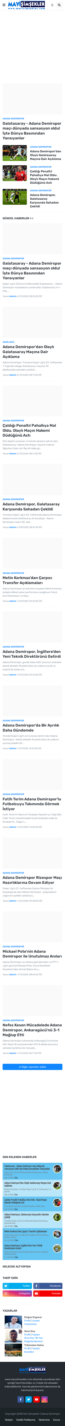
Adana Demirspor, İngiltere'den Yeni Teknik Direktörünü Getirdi (32, 654)
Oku (16, 1178)
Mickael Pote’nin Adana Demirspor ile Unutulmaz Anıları (32, 954)
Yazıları (36, 1320)
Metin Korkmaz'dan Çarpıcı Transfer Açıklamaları (27, 580)
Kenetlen (29, 1351)
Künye (56, 1419)
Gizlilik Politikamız (25, 1419)
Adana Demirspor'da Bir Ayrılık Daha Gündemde (31, 728)
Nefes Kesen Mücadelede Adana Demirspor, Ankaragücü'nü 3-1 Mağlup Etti (32, 1030)
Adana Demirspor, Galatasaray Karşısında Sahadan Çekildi (44, 200)
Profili (27, 1320)
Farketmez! (30, 1324)
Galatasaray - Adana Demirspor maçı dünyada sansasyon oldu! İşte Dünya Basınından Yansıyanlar (32, 131)
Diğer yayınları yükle (33, 1066)
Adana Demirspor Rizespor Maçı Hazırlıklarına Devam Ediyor (32, 880)
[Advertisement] (32, 46)
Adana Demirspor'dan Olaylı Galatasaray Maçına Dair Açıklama (45, 155)
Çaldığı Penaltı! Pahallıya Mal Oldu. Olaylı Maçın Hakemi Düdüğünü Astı (44, 177)
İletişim (9, 1419)
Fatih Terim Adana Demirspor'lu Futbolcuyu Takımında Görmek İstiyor (32, 804)
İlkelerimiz (44, 1419)
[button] (4, 5)
